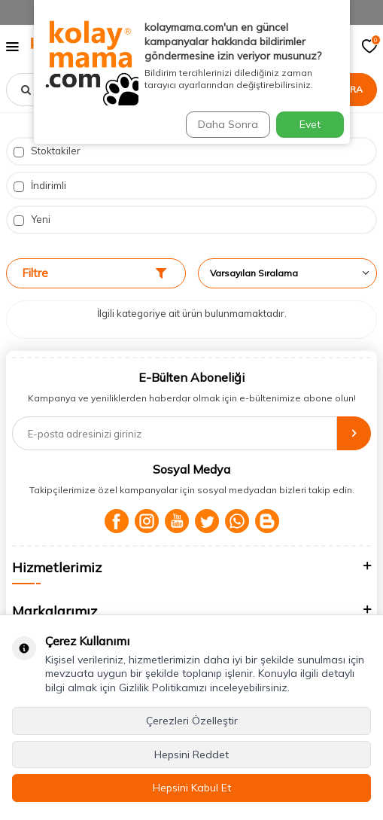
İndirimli (40, 185)
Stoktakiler (47, 151)
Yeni (32, 219)
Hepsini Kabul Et (192, 787)
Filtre (94, 273)
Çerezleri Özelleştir (192, 720)
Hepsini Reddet (191, 754)
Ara (353, 89)
